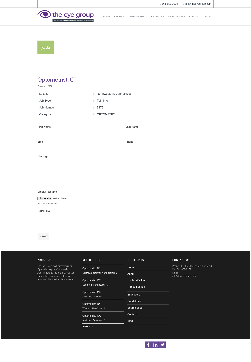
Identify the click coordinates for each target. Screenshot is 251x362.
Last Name (131, 126)
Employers (137, 16)
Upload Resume (47, 191)
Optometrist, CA (91, 292)
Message (42, 156)
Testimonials (137, 286)
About (119, 16)
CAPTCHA (43, 211)
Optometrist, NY (91, 304)
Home (106, 16)
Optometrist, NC (91, 268)
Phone (129, 141)
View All (87, 326)
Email (40, 141)
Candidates (156, 16)
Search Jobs (176, 16)
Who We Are (137, 280)
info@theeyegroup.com (198, 3)
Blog (208, 16)
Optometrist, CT (91, 280)
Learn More (67, 279)
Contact (195, 16)
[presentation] (61, 221)
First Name (44, 126)
